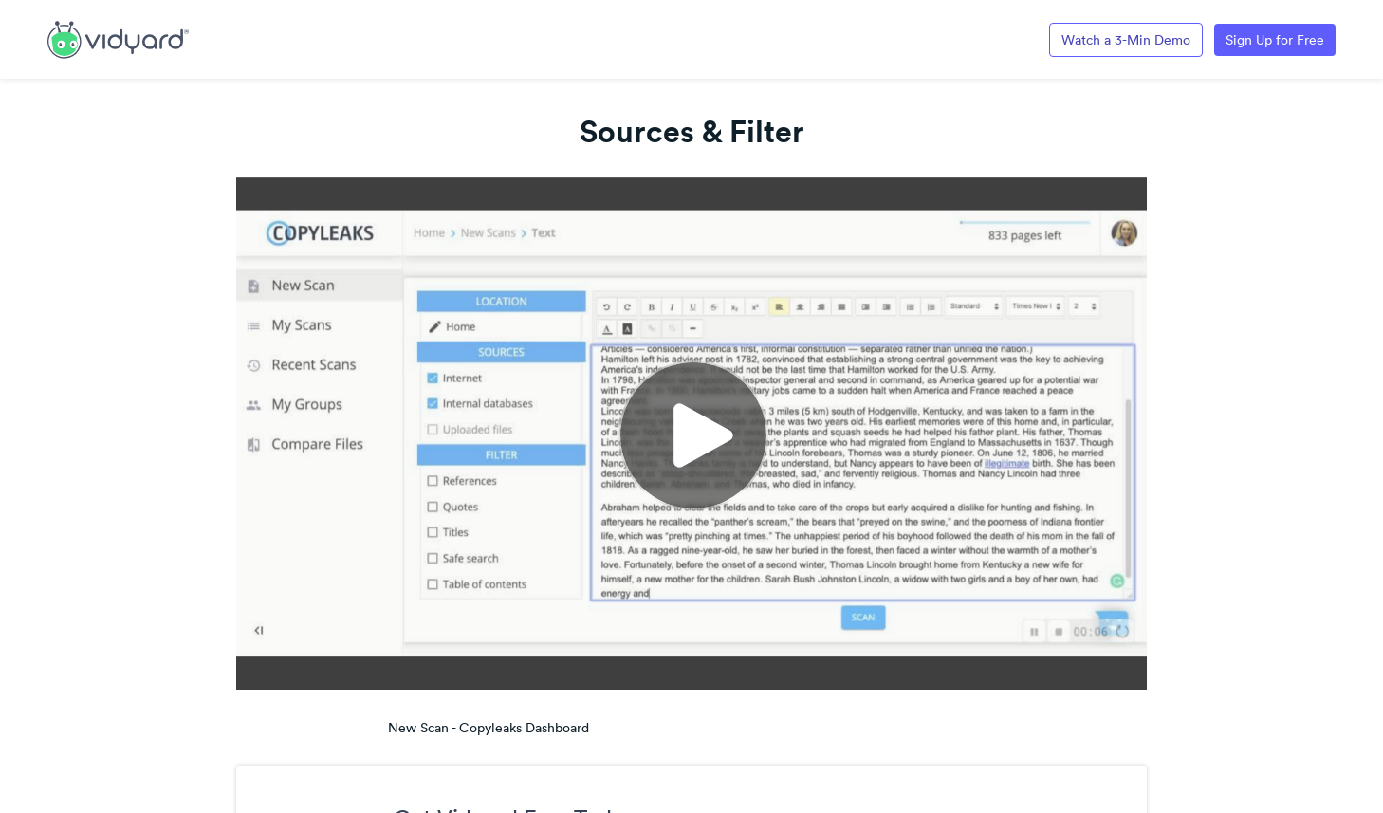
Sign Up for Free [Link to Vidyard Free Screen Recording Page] (1275, 39)
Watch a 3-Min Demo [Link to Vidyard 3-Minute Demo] (1125, 39)
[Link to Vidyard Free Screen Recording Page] (118, 37)
